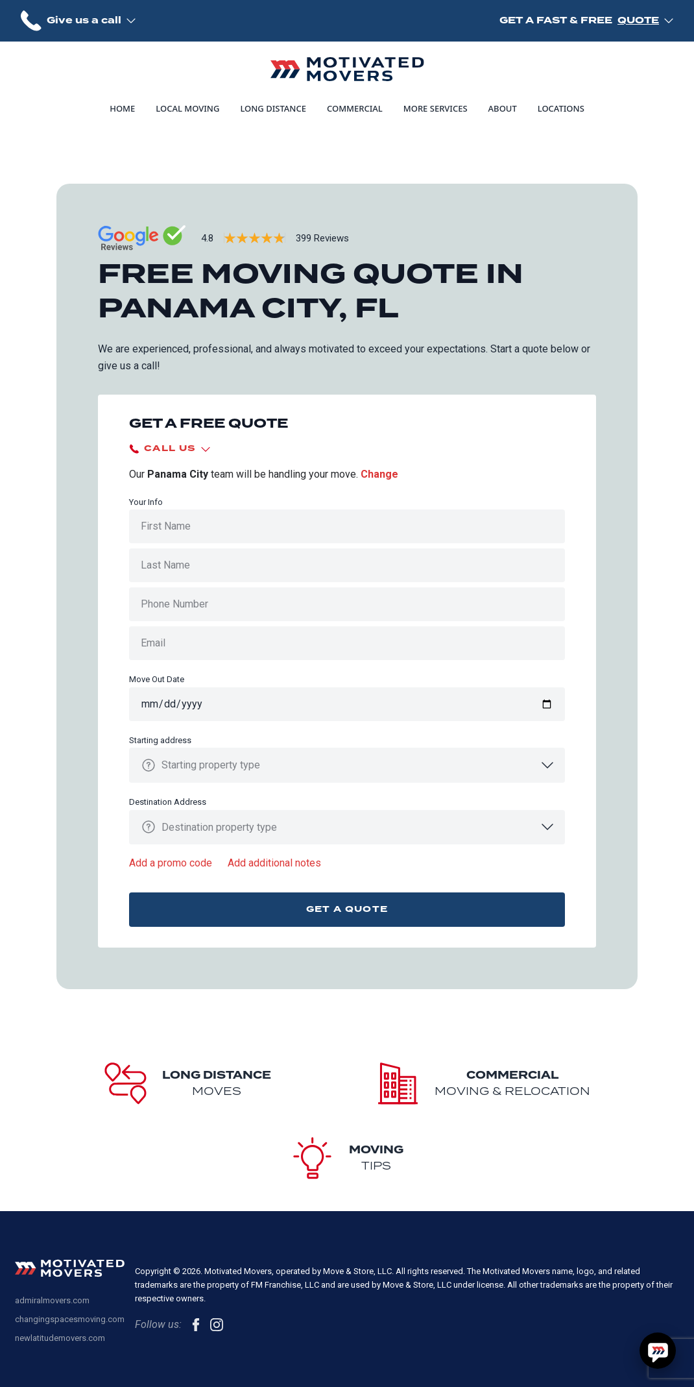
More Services (435, 108)
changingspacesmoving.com (70, 1319)
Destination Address (167, 802)
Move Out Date (156, 679)
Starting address (160, 740)
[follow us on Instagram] (216, 1324)
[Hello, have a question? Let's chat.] (658, 1350)
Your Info (146, 502)
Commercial (355, 108)
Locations (561, 108)
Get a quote (347, 909)
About (502, 108)
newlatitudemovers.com (60, 1338)
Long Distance (273, 108)
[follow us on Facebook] (195, 1324)
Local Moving (187, 108)
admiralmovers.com (52, 1300)
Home (122, 108)
